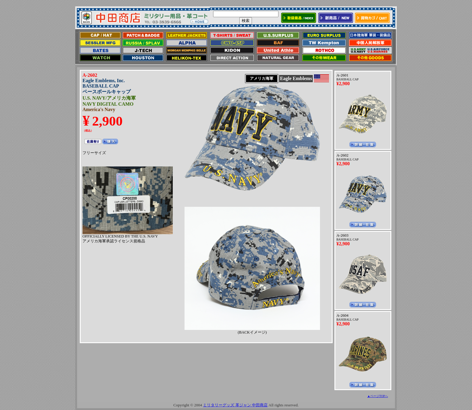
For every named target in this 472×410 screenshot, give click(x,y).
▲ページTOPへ (377, 396)
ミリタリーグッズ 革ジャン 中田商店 (235, 405)
